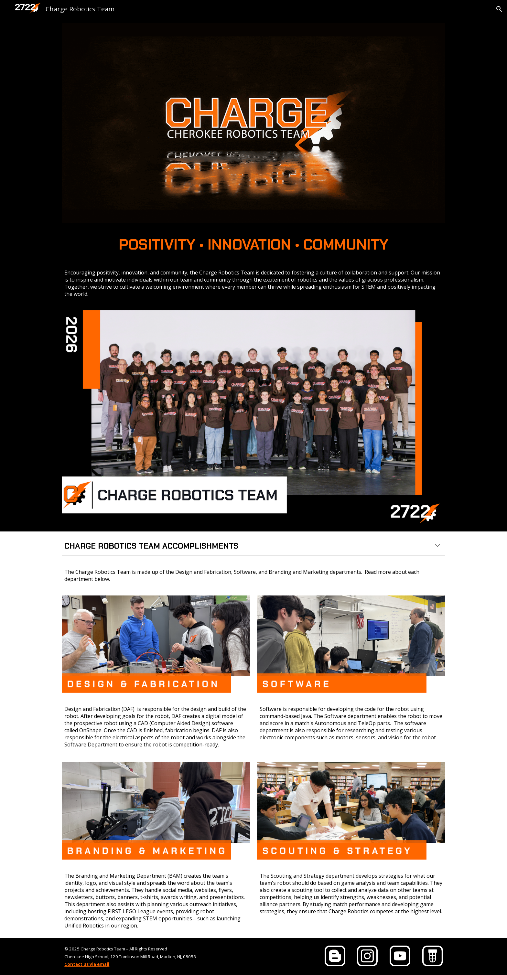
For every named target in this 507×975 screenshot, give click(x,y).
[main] (253, 244)
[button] (499, 9)
